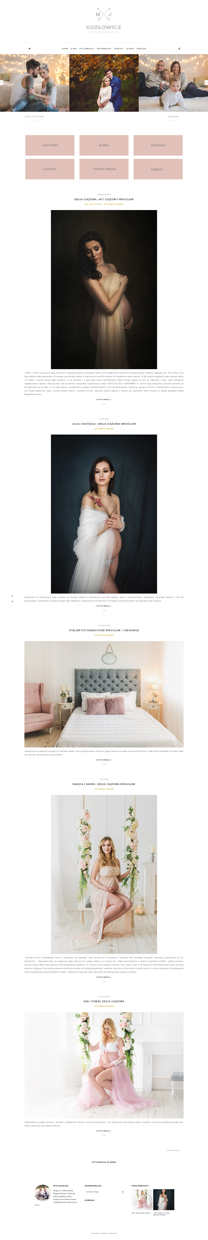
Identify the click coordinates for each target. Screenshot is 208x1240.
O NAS (74, 49)
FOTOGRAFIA (86, 49)
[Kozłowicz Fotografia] (104, 21)
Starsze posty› (173, 1150)
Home (65, 49)
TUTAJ (37, 1205)
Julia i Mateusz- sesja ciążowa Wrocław (161, 1214)
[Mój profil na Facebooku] (12, 596)
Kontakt (142, 49)
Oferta (118, 49)
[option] (104, 91)
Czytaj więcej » (104, 399)
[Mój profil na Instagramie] (12, 602)
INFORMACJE (103, 49)
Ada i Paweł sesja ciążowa (141, 1213)
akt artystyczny (93, 204)
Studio (130, 49)
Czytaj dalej (34, 120)
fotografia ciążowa (113, 204)
